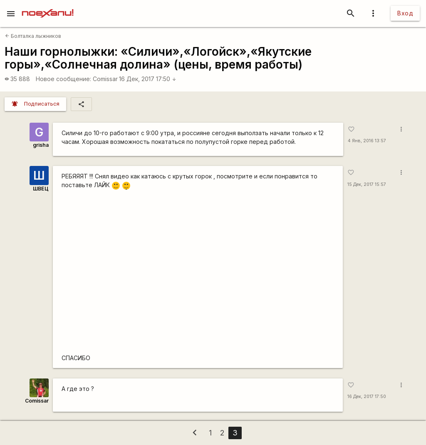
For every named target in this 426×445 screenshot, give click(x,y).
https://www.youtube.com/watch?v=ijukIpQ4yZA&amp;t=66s (198, 272)
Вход (405, 13)
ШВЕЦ (41, 188)
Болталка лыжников (33, 36)
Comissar (105, 78)
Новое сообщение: (63, 78)
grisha (41, 145)
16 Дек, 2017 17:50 (147, 78)
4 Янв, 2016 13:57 (367, 140)
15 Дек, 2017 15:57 (366, 184)
